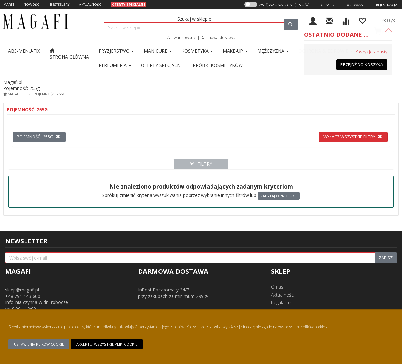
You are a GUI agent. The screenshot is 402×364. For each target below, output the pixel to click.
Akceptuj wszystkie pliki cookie (106, 344)
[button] (327, 4)
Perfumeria (115, 65)
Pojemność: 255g (49, 94)
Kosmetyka (197, 51)
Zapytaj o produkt (278, 195)
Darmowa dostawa (218, 37)
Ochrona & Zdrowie (326, 51)
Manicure (158, 51)
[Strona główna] (69, 54)
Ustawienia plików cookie (39, 344)
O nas (277, 287)
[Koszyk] (384, 25)
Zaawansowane (181, 37)
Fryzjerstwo (116, 51)
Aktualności (283, 295)
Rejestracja (386, 4)
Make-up (235, 51)
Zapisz (386, 258)
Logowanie (355, 4)
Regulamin (281, 303)
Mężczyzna (273, 51)
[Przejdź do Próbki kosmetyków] (218, 65)
